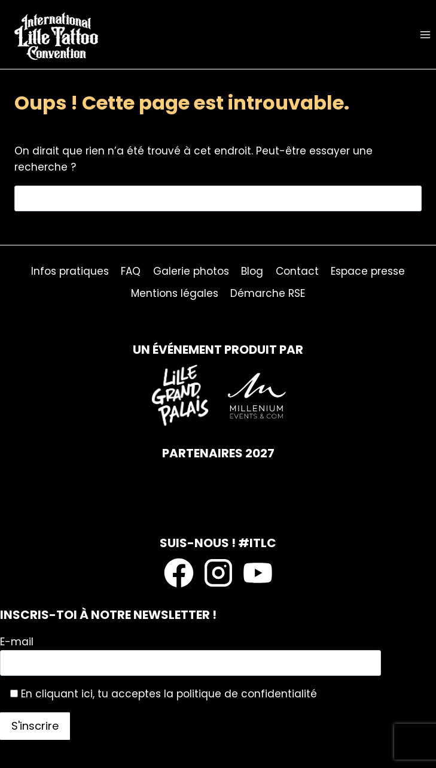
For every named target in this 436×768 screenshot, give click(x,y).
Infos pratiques (70, 271)
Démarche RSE (267, 293)
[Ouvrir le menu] (425, 34)
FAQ (131, 271)
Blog (252, 271)
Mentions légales (174, 293)
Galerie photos (191, 271)
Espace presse (368, 271)
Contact (297, 271)
